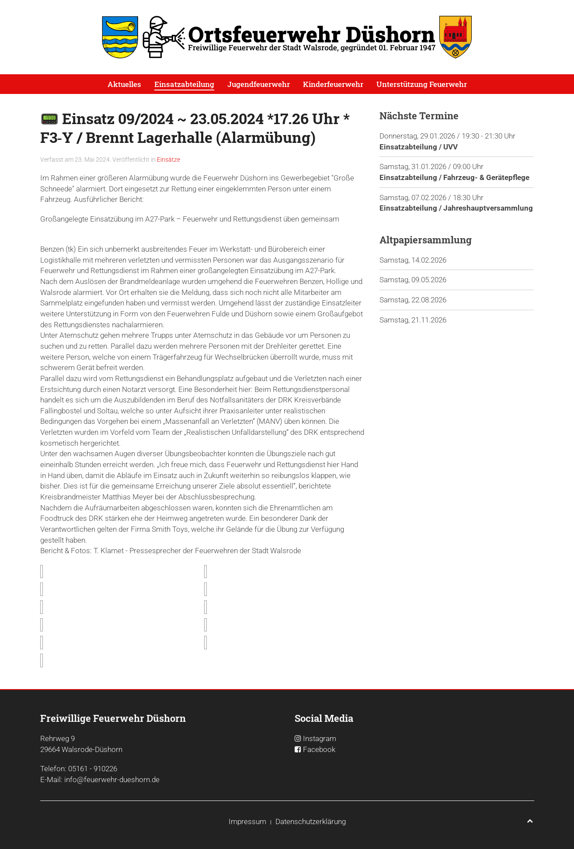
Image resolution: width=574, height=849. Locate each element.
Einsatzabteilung (184, 84)
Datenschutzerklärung (310, 821)
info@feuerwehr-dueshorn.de (112, 779)
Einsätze (168, 159)
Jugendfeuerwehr (258, 84)
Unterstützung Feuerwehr (421, 84)
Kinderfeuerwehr (333, 84)
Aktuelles (124, 84)
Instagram (319, 738)
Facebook (319, 749)
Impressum (247, 821)
